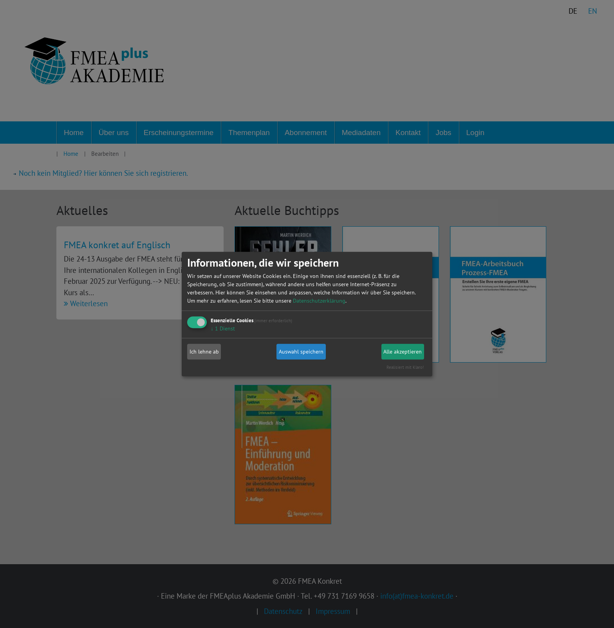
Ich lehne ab (204, 351)
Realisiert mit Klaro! (405, 367)
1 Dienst (223, 328)
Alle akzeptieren (402, 351)
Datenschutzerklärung (319, 300)
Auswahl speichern (301, 351)
